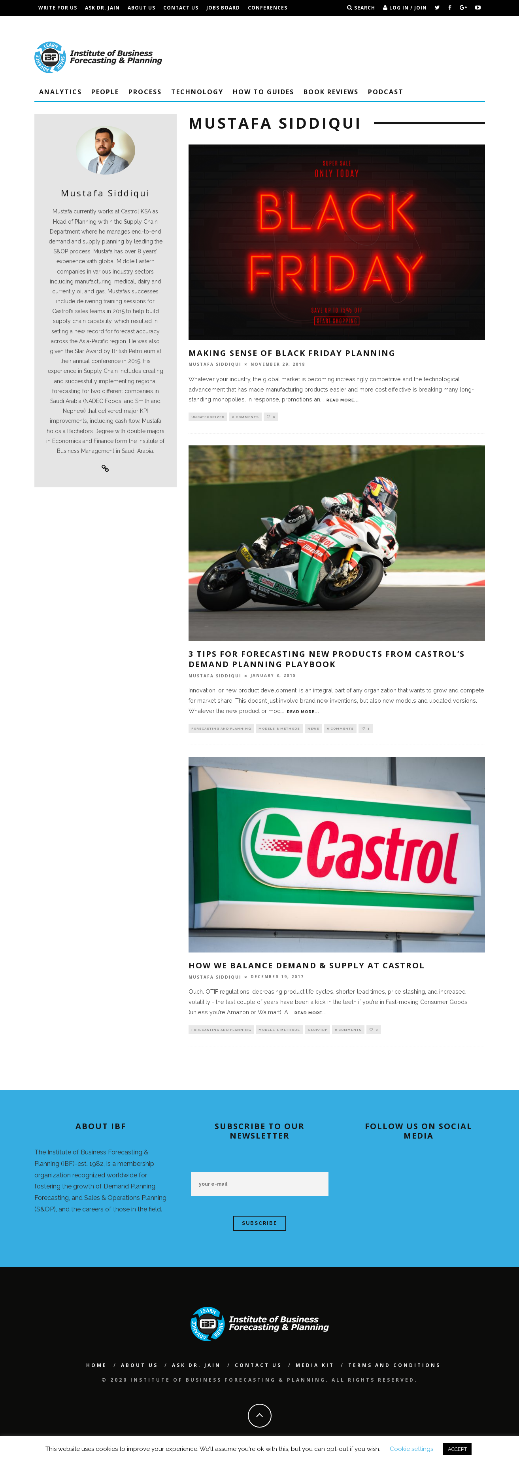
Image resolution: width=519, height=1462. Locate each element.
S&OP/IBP (317, 1032)
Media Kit (315, 1368)
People (105, 91)
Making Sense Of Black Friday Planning (292, 353)
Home (96, 1368)
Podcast (386, 91)
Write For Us (57, 7)
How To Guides (263, 91)
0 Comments (245, 417)
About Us (141, 7)
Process (145, 91)
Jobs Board (223, 7)
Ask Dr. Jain (102, 7)
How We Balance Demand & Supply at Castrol (307, 967)
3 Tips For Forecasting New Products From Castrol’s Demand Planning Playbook (327, 660)
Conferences (267, 7)
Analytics (60, 91)
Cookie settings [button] (411, 1448)
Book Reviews (331, 91)
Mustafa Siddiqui (215, 364)
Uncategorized (208, 417)
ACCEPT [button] (457, 1449)
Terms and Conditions (116, 23)
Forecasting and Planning (221, 730)
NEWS (313, 730)
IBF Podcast (56, 23)
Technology (197, 91)
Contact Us (180, 7)
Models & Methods (279, 730)
